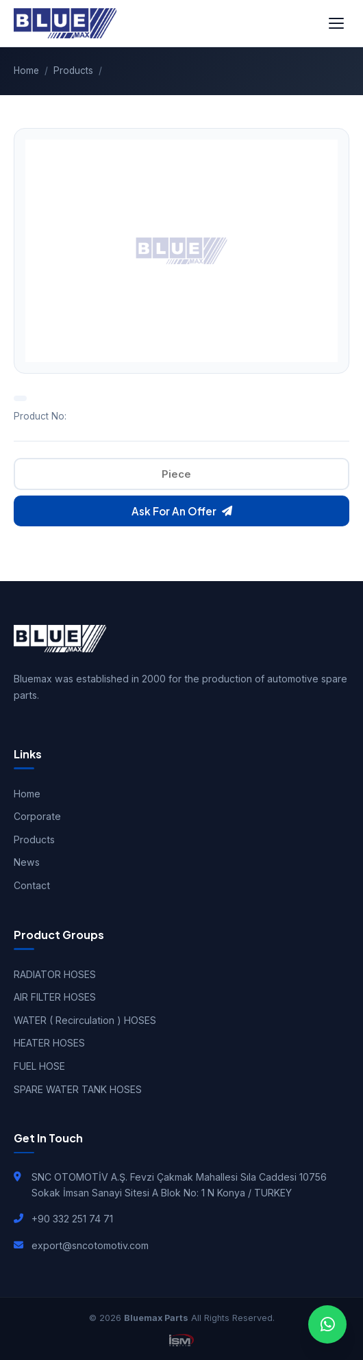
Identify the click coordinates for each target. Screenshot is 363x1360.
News (27, 862)
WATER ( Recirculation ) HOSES (85, 1020)
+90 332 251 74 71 (72, 1218)
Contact (32, 885)
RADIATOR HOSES (55, 974)
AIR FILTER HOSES (55, 997)
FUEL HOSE (39, 1066)
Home (26, 70)
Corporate (37, 816)
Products (73, 70)
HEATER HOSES (49, 1043)
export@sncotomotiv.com (90, 1245)
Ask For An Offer (182, 510)
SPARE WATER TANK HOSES (78, 1089)
